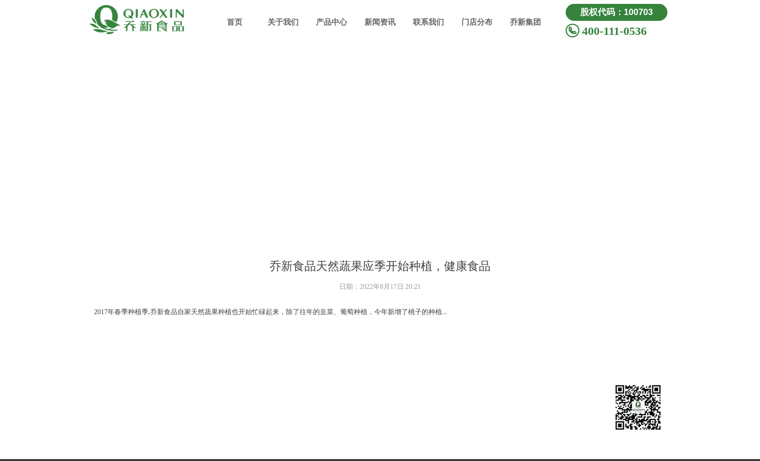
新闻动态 (477, 393)
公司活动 (477, 410)
